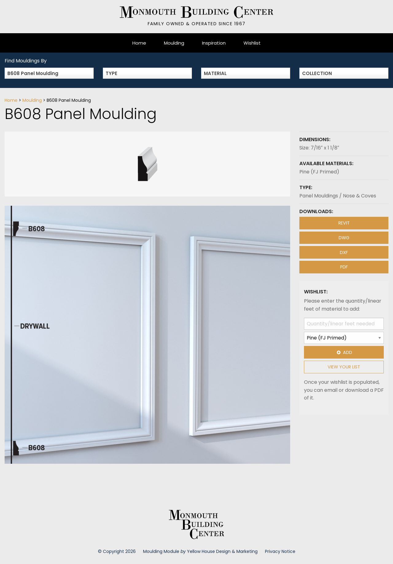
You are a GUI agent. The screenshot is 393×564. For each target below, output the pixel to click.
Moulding (174, 43)
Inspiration (214, 43)
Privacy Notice (280, 551)
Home (139, 43)
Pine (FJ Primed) (319, 171)
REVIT (344, 223)
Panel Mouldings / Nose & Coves (337, 195)
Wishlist (252, 43)
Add (344, 352)
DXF (344, 252)
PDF (344, 267)
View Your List (344, 367)
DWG (344, 238)
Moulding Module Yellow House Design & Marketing (200, 551)
